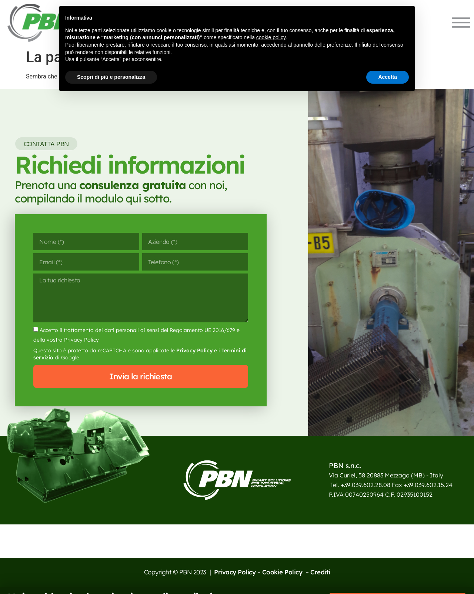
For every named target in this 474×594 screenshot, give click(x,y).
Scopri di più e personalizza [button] (111, 77)
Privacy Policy (194, 350)
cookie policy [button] (271, 37)
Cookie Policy (283, 572)
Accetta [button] (387, 77)
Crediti (320, 572)
